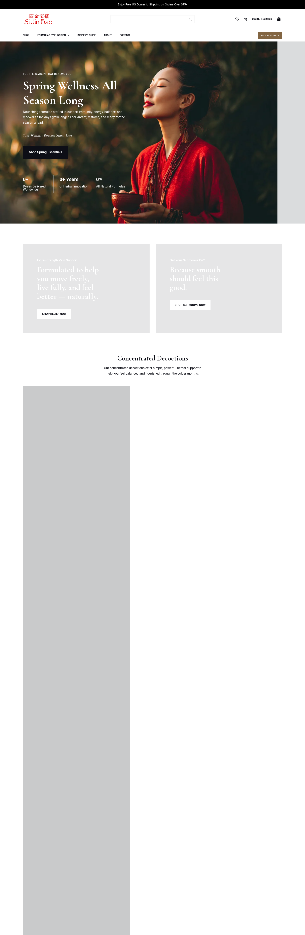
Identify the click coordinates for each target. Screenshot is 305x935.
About (108, 35)
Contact (125, 35)
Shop (26, 35)
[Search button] (191, 19)
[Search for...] (148, 19)
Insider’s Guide (86, 35)
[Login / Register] (262, 19)
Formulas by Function (54, 35)
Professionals (270, 35)
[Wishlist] (237, 19)
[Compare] (245, 19)
